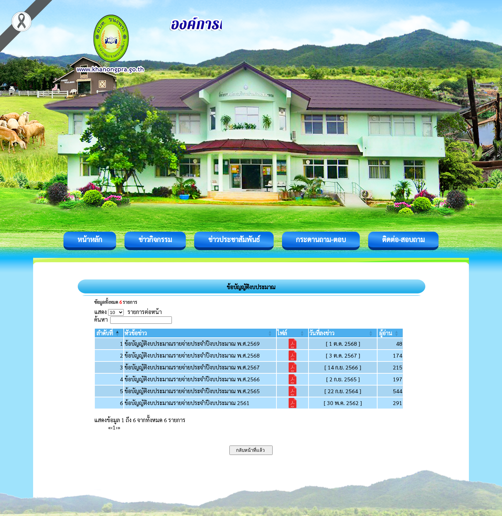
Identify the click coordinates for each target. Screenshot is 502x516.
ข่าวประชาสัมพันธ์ (234, 239)
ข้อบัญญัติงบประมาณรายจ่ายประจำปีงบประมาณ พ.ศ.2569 (192, 343)
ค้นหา (101, 319)
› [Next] (116, 427)
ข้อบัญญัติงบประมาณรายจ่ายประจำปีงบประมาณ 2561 (187, 402)
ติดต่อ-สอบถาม (403, 239)
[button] (105, 333)
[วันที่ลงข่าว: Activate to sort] (343, 333)
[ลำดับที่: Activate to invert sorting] (109, 333)
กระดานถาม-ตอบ (321, 239)
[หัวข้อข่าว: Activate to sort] (200, 333)
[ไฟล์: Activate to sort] (292, 333)
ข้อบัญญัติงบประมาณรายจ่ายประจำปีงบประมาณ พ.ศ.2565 (192, 391)
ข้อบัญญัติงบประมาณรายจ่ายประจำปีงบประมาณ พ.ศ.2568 (192, 355)
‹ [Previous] (112, 427)
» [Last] (118, 427)
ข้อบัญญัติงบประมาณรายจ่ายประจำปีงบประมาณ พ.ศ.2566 (192, 379)
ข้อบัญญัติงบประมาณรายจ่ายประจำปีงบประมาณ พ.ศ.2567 (192, 367)
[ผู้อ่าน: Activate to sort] (390, 333)
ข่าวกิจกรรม (155, 239)
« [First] (109, 427)
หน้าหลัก (89, 239)
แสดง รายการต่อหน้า (128, 311)
